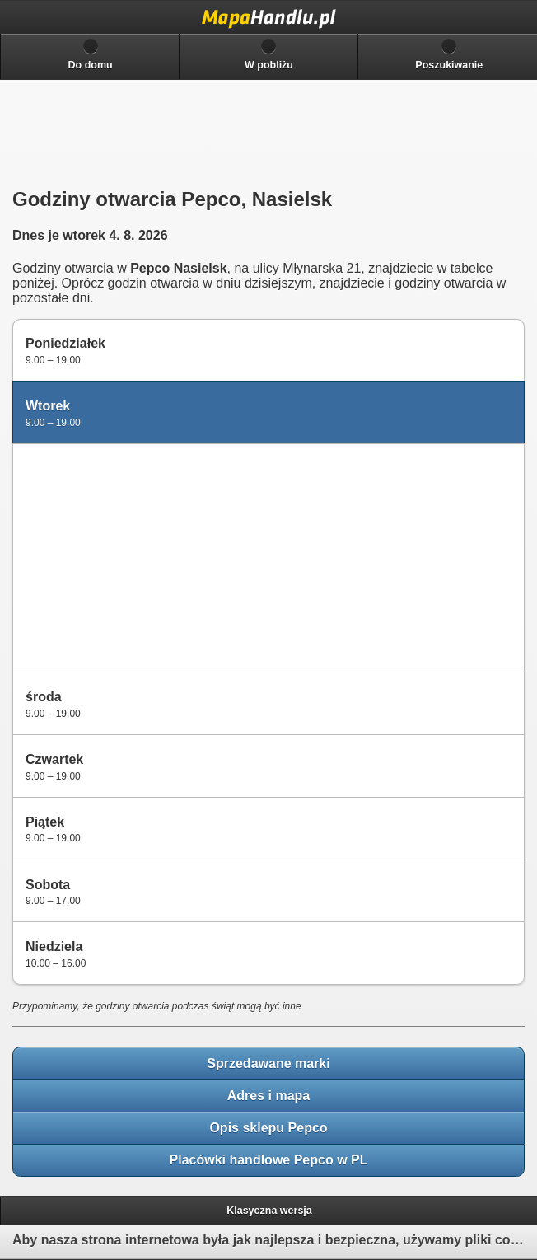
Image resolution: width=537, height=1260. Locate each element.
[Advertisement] (140, 556)
